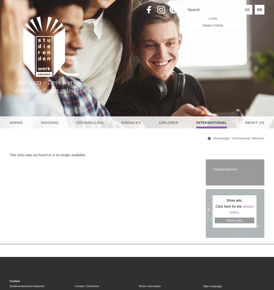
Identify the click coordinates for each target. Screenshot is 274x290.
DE (247, 10)
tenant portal (212, 25)
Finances (131, 123)
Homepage (221, 138)
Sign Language (212, 286)
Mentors (258, 138)
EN (259, 10)
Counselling (90, 123)
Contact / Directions (87, 286)
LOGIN (213, 18)
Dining (16, 123)
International (211, 123)
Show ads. (235, 220)
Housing (50, 123)
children (168, 123)
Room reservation (150, 286)
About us (254, 123)
